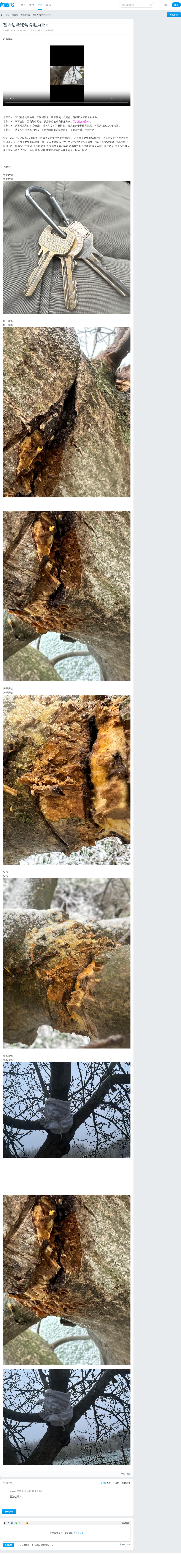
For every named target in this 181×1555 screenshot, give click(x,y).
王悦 (7, 30)
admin (13, 1491)
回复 (128, 1474)
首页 (23, 4)
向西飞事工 (1, 15)
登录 (166, 5)
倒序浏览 (126, 1483)
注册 (176, 5)
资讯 (31, 4)
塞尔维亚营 (25, 15)
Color (8, 1522)
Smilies (27, 1522)
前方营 (15, 15)
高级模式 (125, 1523)
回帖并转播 (23, 1545)
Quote (19, 1522)
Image (12, 1522)
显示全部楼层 (36, 30)
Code (23, 1522)
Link (15, 1522)
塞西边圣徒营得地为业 (42, 15)
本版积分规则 (125, 1544)
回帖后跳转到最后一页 (42, 1545)
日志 (48, 4)
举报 (123, 1474)
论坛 (40, 4)
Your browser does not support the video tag (66, 75)
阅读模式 (49, 30)
